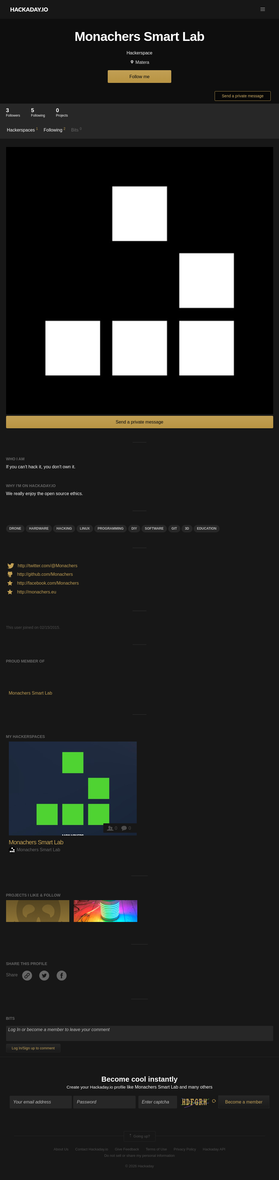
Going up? (139, 1137)
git (174, 528)
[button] (262, 9)
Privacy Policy (185, 1150)
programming (110, 528)
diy (134, 528)
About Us (61, 1150)
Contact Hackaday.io (91, 1150)
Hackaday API (214, 1150)
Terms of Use (156, 1150)
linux (85, 528)
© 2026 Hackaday (139, 1166)
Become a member (243, 1102)
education (206, 528)
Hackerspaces (22, 129)
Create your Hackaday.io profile (96, 1087)
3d (187, 528)
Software (154, 528)
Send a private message (243, 96)
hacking (64, 528)
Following (54, 129)
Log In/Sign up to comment (33, 1048)
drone (15, 528)
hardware (39, 528)
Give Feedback (127, 1150)
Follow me (140, 76)
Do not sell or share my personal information (139, 1156)
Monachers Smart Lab (36, 842)
